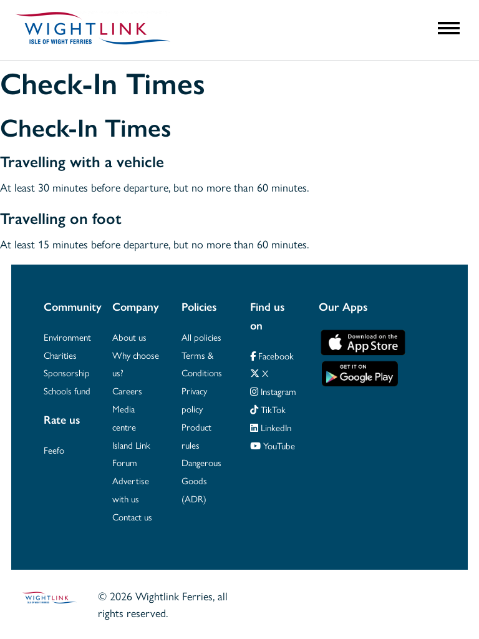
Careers (127, 390)
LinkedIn (270, 427)
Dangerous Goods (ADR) (201, 480)
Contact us (132, 516)
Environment (67, 336)
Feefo (54, 449)
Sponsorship (67, 372)
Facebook (272, 355)
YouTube (272, 445)
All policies (201, 336)
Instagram (273, 391)
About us (129, 336)
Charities (60, 354)
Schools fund (67, 390)
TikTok (268, 409)
